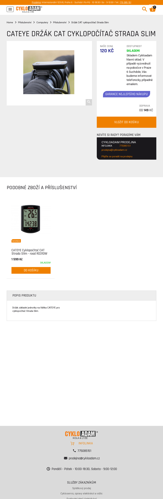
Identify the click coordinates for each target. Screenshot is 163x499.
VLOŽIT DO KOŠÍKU (126, 122)
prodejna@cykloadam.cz (114, 149)
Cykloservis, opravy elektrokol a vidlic (81, 493)
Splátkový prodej (81, 488)
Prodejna (36, 2)
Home (10, 22)
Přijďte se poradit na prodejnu (117, 156)
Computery (42, 22)
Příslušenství (24, 22)
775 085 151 (125, 2)
